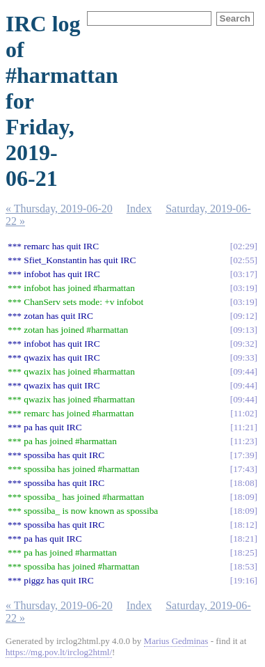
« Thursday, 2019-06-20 (59, 208)
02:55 (243, 260)
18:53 (243, 566)
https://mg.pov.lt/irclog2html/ (59, 652)
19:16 (243, 580)
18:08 (243, 483)
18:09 (243, 497)
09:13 (243, 329)
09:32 (243, 343)
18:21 (243, 538)
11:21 (244, 427)
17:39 (243, 455)
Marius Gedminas (176, 641)
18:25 (243, 552)
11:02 (244, 413)
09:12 (243, 316)
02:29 (243, 246)
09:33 (243, 357)
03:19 (243, 288)
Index (139, 208)
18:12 (243, 524)
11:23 (244, 441)
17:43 (243, 469)
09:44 (243, 371)
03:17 (243, 274)
